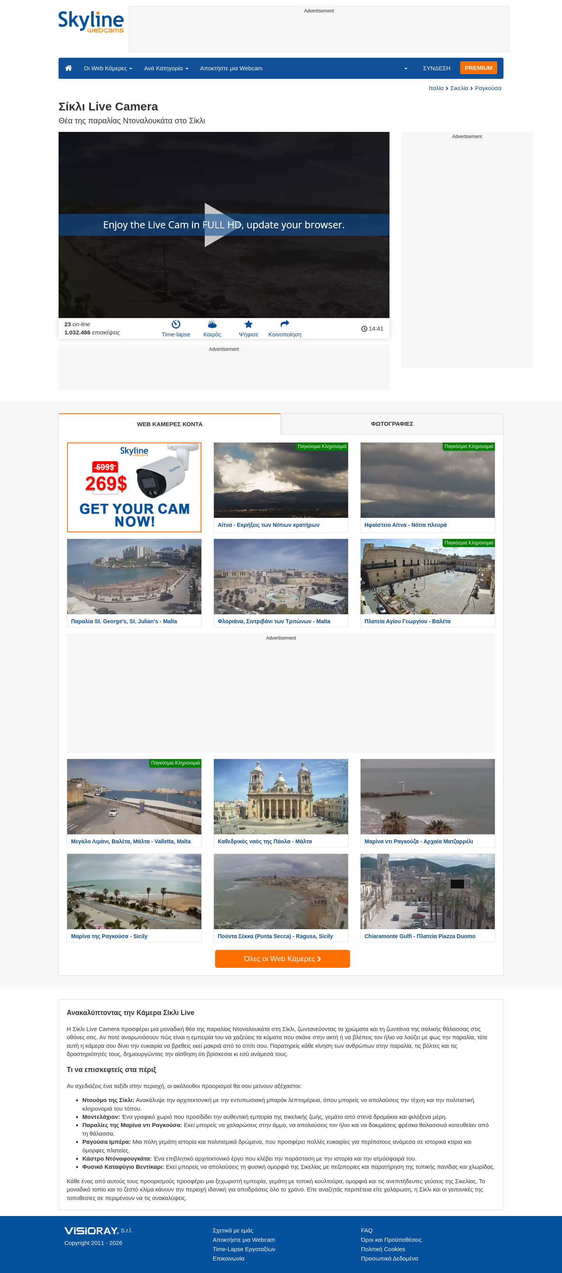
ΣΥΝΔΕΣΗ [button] (436, 68)
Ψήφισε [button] (248, 329)
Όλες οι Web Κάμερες (282, 959)
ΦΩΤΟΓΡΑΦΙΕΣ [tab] (392, 423)
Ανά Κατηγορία (166, 68)
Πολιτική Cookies (383, 1249)
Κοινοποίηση (285, 329)
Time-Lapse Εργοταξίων (244, 1249)
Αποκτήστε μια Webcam (231, 68)
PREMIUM (479, 67)
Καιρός (212, 329)
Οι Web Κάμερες (108, 68)
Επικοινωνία (228, 1258)
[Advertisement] (319, 34)
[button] (400, 68)
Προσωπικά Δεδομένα (389, 1258)
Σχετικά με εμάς (233, 1230)
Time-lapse (176, 329)
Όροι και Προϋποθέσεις (391, 1239)
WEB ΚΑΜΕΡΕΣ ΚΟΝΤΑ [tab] (170, 424)
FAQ (367, 1230)
